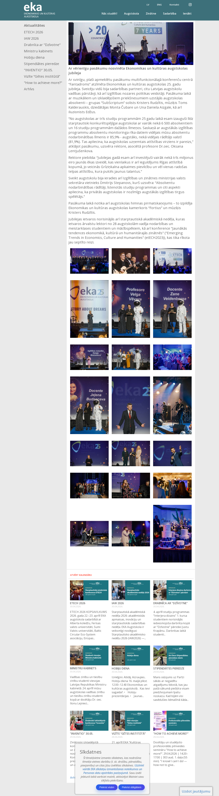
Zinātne (151, 13)
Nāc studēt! (109, 13)
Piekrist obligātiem (131, 787)
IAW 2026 (31, 38)
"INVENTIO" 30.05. (38, 70)
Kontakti (174, 4)
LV (148, 4)
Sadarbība (169, 13)
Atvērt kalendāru (81, 574)
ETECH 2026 (33, 32)
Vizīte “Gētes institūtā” (42, 76)
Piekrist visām (106, 787)
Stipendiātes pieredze (41, 63)
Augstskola (131, 13)
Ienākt (187, 13)
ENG (159, 4)
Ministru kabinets (38, 51)
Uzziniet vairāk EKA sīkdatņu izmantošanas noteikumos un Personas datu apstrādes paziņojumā (113, 769)
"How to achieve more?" (43, 82)
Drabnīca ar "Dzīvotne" (42, 44)
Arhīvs (29, 89)
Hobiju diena (34, 57)
